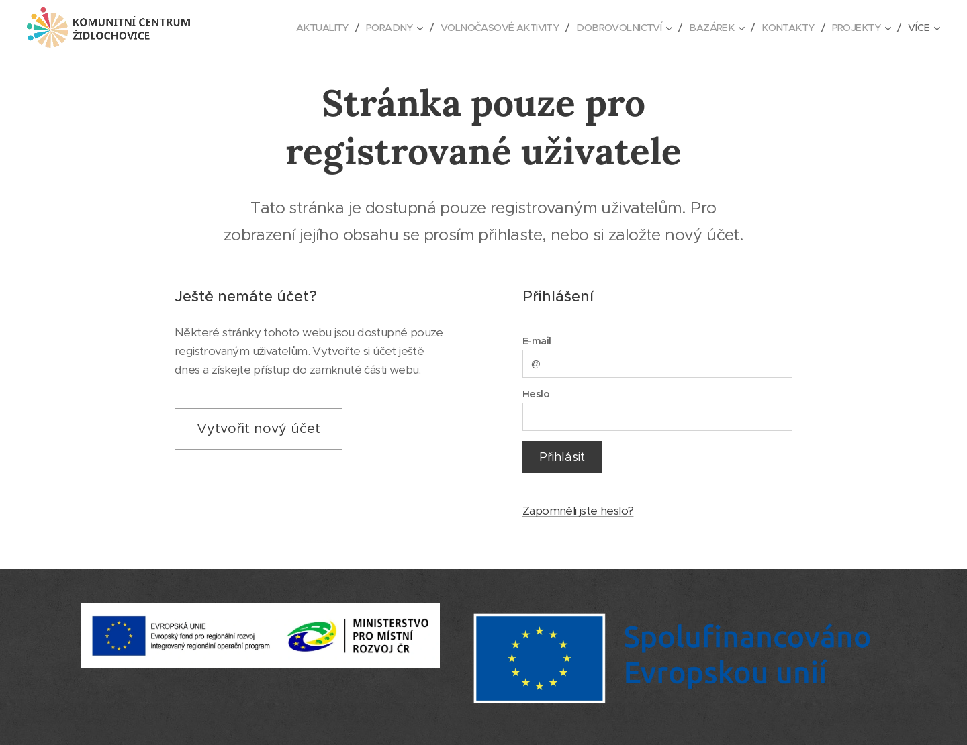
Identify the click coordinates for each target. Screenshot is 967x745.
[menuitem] (299, 27)
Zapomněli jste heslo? (577, 511)
